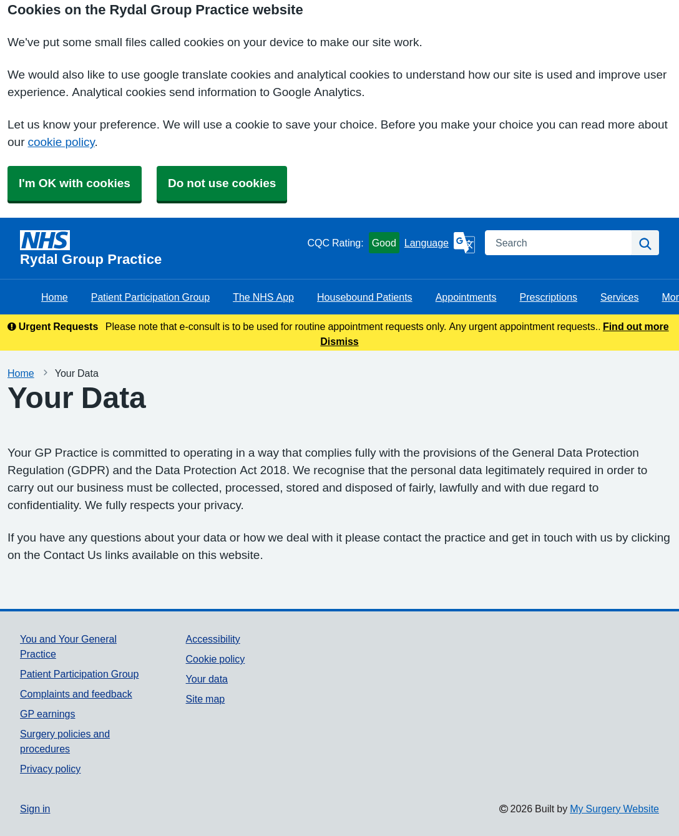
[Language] (439, 242)
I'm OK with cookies (74, 183)
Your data (207, 679)
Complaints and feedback (76, 694)
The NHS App (263, 297)
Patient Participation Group (150, 297)
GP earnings (48, 714)
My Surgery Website (614, 809)
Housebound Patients (365, 297)
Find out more (636, 326)
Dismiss (339, 341)
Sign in (35, 809)
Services (619, 297)
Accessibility (213, 639)
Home (54, 297)
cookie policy (60, 142)
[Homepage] (161, 248)
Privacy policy (50, 769)
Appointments (466, 297)
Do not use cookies (222, 183)
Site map (205, 699)
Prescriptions (548, 297)
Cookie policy (215, 659)
